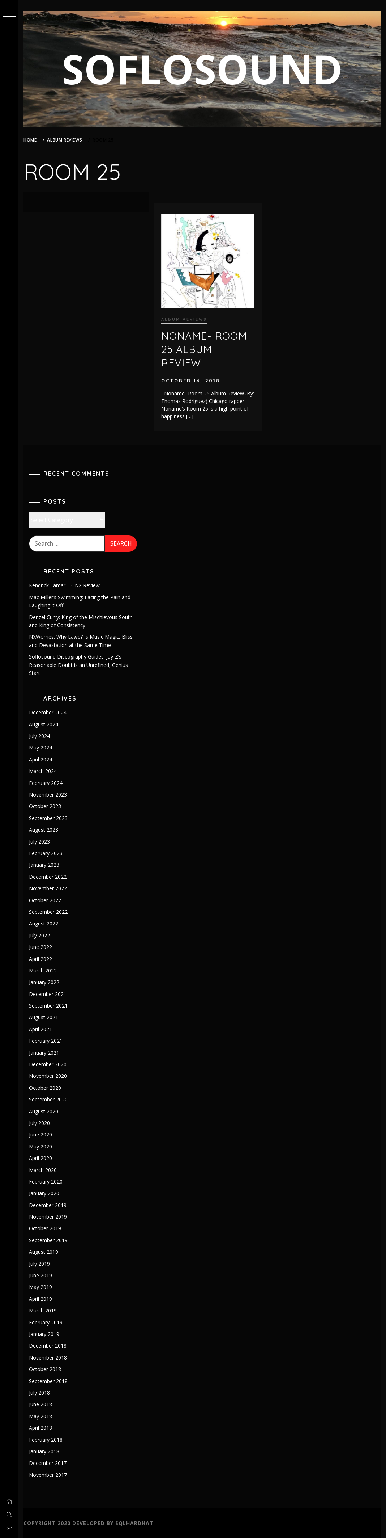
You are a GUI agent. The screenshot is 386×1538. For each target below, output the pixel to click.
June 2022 (40, 947)
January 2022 (44, 982)
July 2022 (39, 935)
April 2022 (40, 958)
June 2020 (40, 1134)
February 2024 (46, 782)
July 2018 (39, 1392)
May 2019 (40, 1286)
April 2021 (40, 1029)
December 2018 (48, 1345)
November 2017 (48, 1474)
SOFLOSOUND (202, 68)
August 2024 (43, 724)
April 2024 (40, 759)
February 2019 (46, 1322)
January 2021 (44, 1052)
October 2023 (45, 806)
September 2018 (48, 1381)
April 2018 (40, 1427)
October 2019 (45, 1228)
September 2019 (48, 1240)
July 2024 (39, 735)
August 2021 (43, 1017)
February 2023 (46, 853)
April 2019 (40, 1298)
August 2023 (43, 829)
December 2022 (48, 876)
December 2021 (48, 994)
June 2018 (40, 1404)
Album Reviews (184, 319)
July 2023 (39, 841)
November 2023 (48, 794)
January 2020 (44, 1193)
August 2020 (43, 1111)
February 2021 (46, 1040)
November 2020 (48, 1075)
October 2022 (45, 900)
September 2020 (48, 1099)
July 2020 (39, 1122)
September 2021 (48, 1005)
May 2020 (40, 1146)
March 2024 (43, 771)
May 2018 (40, 1416)
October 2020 (45, 1087)
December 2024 (48, 712)
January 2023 (44, 864)
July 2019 (39, 1263)
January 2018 (44, 1451)
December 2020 (48, 1064)
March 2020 (43, 1170)
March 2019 (43, 1310)
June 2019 (40, 1275)
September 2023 (48, 818)
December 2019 (48, 1205)
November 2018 (48, 1357)
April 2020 (40, 1158)
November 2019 (48, 1216)
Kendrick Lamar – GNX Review (64, 585)
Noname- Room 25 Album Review (204, 349)
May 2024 (40, 747)
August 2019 (43, 1251)
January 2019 (44, 1334)
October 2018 (45, 1369)
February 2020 (46, 1181)
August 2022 (43, 923)
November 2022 (48, 888)
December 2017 (48, 1462)
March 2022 (43, 970)
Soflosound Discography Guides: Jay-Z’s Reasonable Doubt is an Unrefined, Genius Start (78, 664)
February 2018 (46, 1439)
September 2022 (48, 911)
